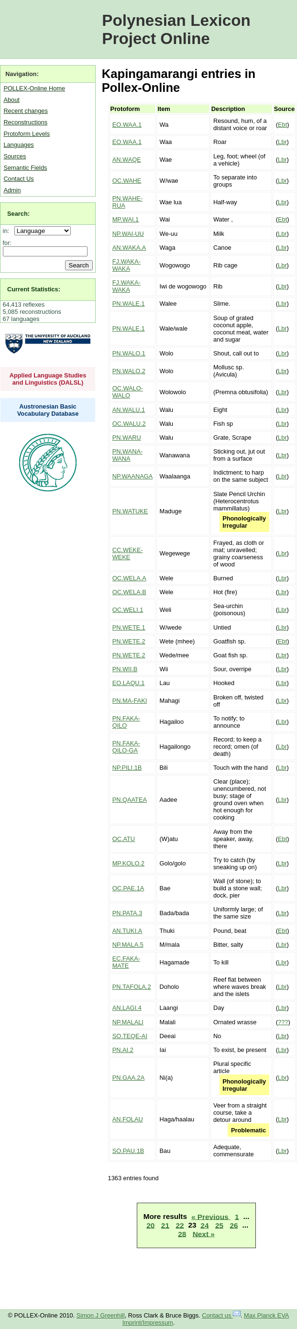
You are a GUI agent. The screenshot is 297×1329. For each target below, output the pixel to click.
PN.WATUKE (130, 511)
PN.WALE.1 (128, 303)
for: (7, 242)
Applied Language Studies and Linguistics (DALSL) (48, 379)
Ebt (282, 124)
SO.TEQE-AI (129, 1036)
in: (8, 230)
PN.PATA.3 (127, 913)
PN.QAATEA (129, 799)
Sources (14, 156)
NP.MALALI (127, 1022)
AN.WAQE (126, 159)
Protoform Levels (26, 133)
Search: (18, 213)
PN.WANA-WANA (127, 455)
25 (219, 1225)
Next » (204, 1233)
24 (204, 1225)
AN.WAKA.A (129, 247)
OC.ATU (123, 838)
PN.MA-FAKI (129, 700)
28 (182, 1233)
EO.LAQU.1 (128, 683)
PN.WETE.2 (128, 641)
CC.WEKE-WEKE (127, 553)
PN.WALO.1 (128, 353)
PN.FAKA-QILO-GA (126, 747)
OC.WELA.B (129, 592)
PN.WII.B (125, 669)
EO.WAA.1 (127, 124)
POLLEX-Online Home (34, 88)
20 (150, 1225)
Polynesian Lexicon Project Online (176, 29)
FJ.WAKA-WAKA (126, 265)
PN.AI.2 (122, 1049)
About (11, 99)
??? (283, 1022)
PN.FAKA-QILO (126, 722)
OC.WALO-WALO (127, 392)
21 (165, 1225)
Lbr (282, 141)
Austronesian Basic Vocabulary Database (48, 410)
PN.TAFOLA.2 (131, 986)
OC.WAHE (127, 180)
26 (234, 1225)
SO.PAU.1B (128, 1150)
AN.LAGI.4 (127, 1007)
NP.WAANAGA (132, 476)
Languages (18, 144)
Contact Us (18, 178)
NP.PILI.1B (127, 767)
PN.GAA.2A (128, 1077)
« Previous (211, 1216)
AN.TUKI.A (127, 930)
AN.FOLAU (127, 1119)
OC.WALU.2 (129, 423)
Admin (12, 190)
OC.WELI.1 (127, 609)
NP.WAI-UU (128, 233)
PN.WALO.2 (128, 371)
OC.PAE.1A (128, 888)
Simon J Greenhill (101, 1315)
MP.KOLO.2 (128, 863)
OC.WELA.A (129, 578)
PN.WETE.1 (128, 627)
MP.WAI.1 (125, 219)
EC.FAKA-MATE (126, 962)
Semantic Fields (25, 167)
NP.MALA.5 (127, 944)
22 (180, 1225)
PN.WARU (126, 437)
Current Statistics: (33, 289)
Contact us (221, 1315)
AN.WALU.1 (128, 409)
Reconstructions (25, 122)
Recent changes (25, 110)
